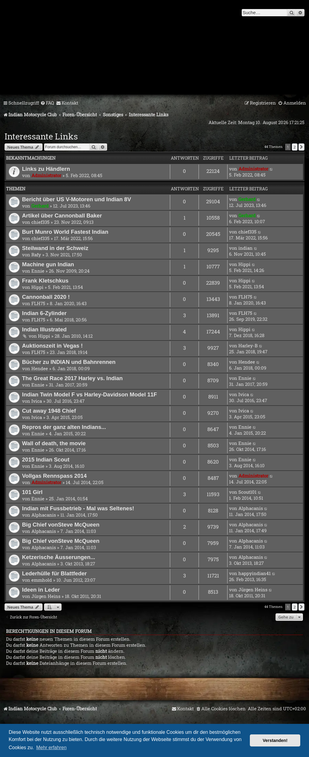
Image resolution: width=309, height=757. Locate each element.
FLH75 (38, 303)
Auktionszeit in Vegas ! (52, 346)
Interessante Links (41, 136)
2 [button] (295, 147)
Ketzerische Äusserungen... (58, 557)
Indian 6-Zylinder (44, 313)
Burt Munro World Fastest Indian (65, 232)
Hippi (244, 264)
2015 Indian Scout (45, 459)
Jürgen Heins (45, 596)
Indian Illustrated (44, 329)
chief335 (40, 222)
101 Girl (32, 492)
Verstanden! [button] (275, 740)
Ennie (37, 271)
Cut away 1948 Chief (49, 411)
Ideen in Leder (41, 590)
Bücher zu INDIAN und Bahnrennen (69, 362)
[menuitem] (47, 103)
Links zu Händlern (46, 169)
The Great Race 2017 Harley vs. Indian (72, 378)
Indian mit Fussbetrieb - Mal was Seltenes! (78, 508)
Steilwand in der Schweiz (55, 248)
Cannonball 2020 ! (46, 297)
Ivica (36, 401)
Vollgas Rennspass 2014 (54, 476)
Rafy (36, 255)
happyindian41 (254, 573)
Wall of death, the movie (54, 443)
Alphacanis (43, 515)
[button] (301, 147)
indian (245, 248)
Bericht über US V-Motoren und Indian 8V (76, 199)
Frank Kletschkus (45, 280)
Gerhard (40, 206)
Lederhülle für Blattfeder (54, 573)
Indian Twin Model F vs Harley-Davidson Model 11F (89, 394)
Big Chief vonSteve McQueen (61, 524)
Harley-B (248, 346)
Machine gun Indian (48, 264)
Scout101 (247, 492)
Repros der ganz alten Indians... (64, 427)
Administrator (46, 175)
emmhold (41, 580)
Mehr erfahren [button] (51, 747)
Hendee (39, 368)
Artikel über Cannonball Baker (62, 215)
